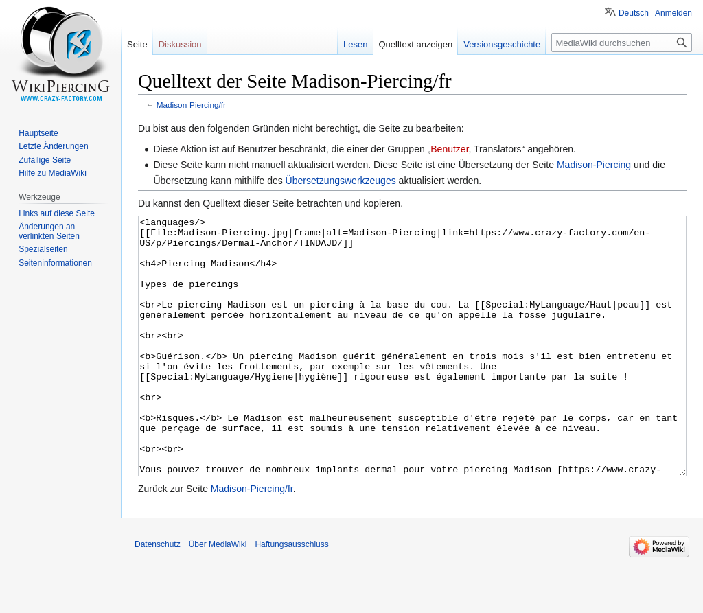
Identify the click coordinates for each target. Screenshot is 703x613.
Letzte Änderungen (53, 146)
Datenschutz (158, 596)
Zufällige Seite (45, 160)
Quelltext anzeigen (416, 44)
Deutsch (634, 13)
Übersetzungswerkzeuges (341, 180)
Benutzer (449, 148)
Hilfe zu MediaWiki (53, 173)
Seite (137, 44)
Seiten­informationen (55, 263)
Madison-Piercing (594, 164)
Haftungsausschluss (291, 596)
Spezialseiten (43, 249)
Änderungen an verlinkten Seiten (49, 231)
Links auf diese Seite (57, 213)
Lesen (355, 44)
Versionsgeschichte (501, 44)
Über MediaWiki (218, 596)
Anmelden (673, 13)
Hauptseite (38, 133)
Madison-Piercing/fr (191, 104)
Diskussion (180, 44)
